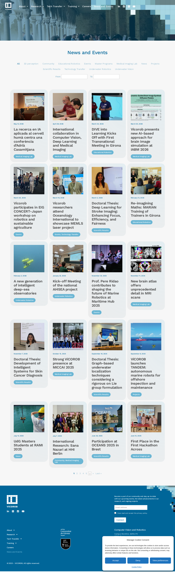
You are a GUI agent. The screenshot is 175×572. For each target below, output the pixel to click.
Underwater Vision (124, 69)
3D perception (31, 64)
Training (73, 4)
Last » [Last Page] (99, 474)
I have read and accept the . (132, 514)
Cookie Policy (137, 567)
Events (87, 64)
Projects (155, 64)
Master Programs (103, 64)
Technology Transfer (74, 69)
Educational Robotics (69, 64)
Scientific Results (51, 69)
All (18, 64)
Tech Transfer (56, 4)
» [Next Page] (93, 474)
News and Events (103, 4)
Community (48, 64)
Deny (138, 560)
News (144, 64)
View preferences (160, 560)
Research (37, 4)
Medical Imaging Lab (126, 64)
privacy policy (142, 514)
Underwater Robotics (100, 69)
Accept (115, 560)
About (23, 4)
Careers (86, 4)
